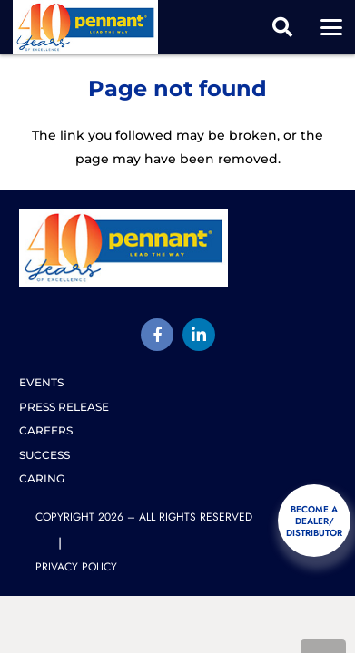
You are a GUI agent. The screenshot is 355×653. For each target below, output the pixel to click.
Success (44, 455)
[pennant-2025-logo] (85, 27)
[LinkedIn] (198, 334)
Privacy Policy (76, 567)
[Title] (157, 334)
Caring (41, 478)
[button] (281, 27)
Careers (46, 430)
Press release (64, 407)
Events (41, 382)
